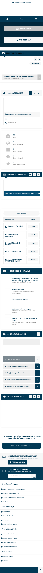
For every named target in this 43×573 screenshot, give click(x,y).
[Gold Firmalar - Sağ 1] (38, 93)
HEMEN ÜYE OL (23, 28)
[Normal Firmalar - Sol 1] (34, 174)
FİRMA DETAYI (33, 227)
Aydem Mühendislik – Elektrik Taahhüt (14, 489)
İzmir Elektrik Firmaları (9, 542)
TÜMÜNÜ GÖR (30, 93)
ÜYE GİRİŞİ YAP (24, 40)
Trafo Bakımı (7, 502)
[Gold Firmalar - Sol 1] (34, 93)
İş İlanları (5, 520)
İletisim (5, 560)
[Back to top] (40, 570)
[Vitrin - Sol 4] (35, 59)
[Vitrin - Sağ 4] (39, 59)
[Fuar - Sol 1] (34, 396)
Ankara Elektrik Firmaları (10, 538)
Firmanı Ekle (6, 511)
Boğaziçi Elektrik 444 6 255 (11, 493)
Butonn (34, 477)
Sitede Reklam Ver (8, 516)
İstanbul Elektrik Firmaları (10, 534)
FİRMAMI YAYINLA (17, 462)
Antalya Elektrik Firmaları (10, 546)
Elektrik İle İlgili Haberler (10, 524)
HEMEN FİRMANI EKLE (21, 446)
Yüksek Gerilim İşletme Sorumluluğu (13, 497)
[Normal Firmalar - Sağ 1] (38, 174)
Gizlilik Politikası (7, 556)
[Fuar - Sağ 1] (38, 396)
